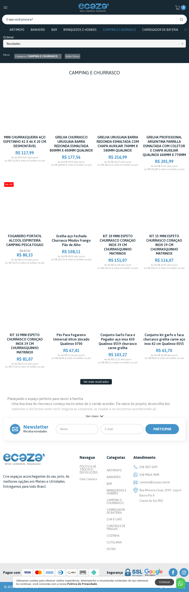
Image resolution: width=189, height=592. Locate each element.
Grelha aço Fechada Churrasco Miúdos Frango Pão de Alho (71, 240)
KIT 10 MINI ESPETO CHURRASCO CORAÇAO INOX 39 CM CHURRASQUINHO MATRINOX (25, 343)
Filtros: (6, 55)
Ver (94, 416)
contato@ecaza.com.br (151, 482)
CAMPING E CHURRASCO (119, 29)
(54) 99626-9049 (146, 475)
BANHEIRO (38, 29)
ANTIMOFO (16, 29)
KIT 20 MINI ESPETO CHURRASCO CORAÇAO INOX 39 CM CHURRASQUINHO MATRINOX (118, 244)
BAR (54, 29)
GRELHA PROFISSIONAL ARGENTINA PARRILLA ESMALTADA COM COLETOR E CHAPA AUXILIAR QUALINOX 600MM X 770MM (164, 145)
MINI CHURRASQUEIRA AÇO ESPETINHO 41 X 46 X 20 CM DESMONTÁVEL (24, 141)
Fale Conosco (88, 479)
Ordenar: (8, 37)
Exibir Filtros (72, 56)
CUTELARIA (114, 542)
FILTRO (111, 549)
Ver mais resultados (96, 381)
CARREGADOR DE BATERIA (160, 29)
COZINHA (113, 535)
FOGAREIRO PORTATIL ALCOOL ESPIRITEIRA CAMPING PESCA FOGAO (24, 240)
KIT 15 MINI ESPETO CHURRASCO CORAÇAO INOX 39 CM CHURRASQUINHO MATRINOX (164, 244)
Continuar (164, 582)
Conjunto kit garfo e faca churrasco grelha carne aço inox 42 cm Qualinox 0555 (164, 339)
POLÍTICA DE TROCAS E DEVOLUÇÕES (89, 469)
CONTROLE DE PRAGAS (116, 527)
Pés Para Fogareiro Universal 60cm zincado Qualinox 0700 (71, 339)
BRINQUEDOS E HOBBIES (80, 29)
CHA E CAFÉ (114, 519)
